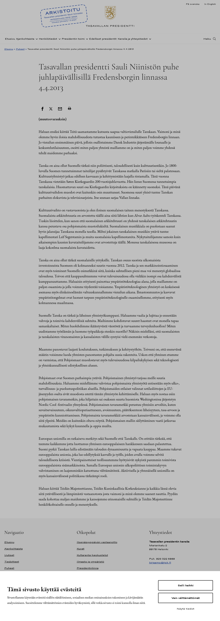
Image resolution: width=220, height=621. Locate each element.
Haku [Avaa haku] (207, 38)
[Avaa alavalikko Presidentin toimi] (86, 38)
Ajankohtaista (25, 38)
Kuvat (80, 548)
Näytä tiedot (185, 608)
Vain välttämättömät (185, 598)
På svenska (192, 4)
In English (210, 4)
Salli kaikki (185, 585)
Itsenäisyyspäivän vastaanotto (97, 542)
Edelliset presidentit (103, 38)
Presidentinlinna (87, 568)
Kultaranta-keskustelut (92, 555)
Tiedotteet (11, 561)
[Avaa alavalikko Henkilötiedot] (59, 38)
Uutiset (9, 555)
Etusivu (10, 38)
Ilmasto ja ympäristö (90, 561)
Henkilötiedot (48, 38)
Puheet (20, 49)
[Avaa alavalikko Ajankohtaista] (36, 38)
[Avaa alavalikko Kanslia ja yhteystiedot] (149, 38)
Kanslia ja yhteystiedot (133, 38)
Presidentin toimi (73, 38)
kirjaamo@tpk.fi (160, 562)
